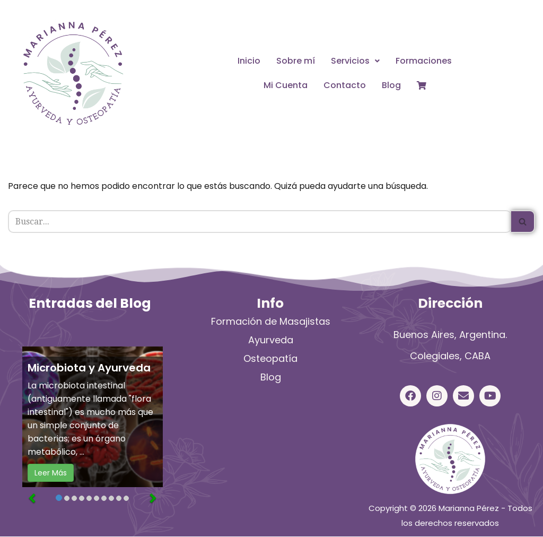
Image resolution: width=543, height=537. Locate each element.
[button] (355, 61)
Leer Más (50, 473)
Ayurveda (270, 340)
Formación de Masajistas (270, 321)
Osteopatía (270, 359)
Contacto (344, 85)
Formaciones (424, 61)
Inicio (249, 61)
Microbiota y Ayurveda (89, 368)
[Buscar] (259, 222)
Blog (391, 85)
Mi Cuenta (286, 85)
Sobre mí (295, 61)
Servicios (355, 61)
